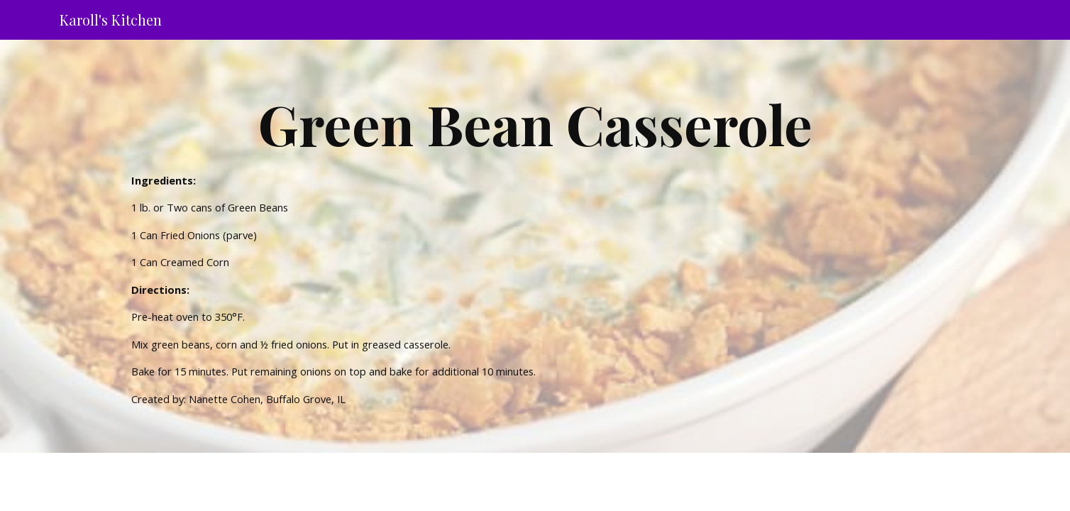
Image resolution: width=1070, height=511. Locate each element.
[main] (535, 246)
